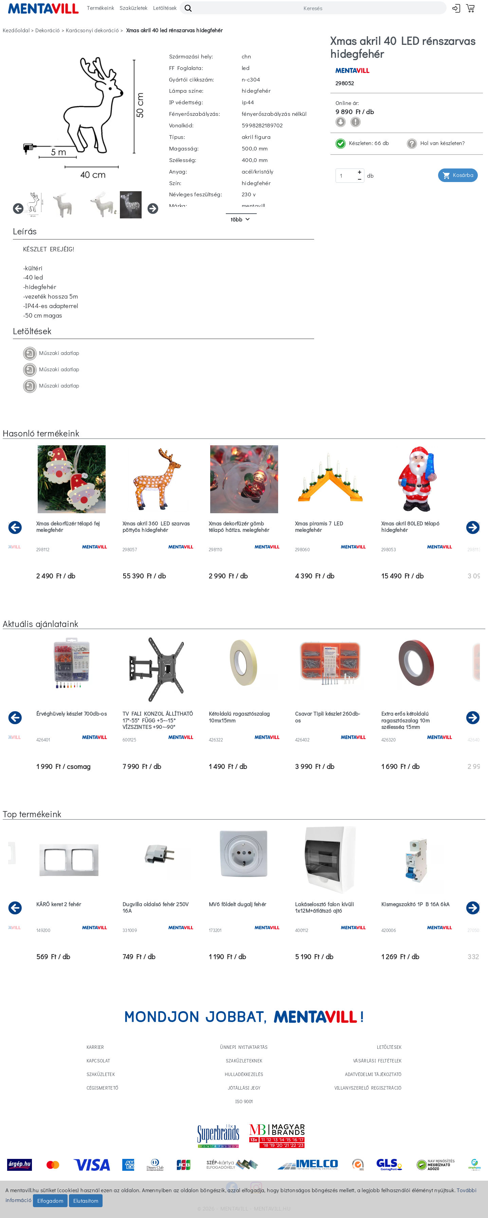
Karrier (95, 1047)
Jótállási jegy (244, 1088)
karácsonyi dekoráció (92, 30)
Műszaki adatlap (51, 353)
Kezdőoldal (16, 30)
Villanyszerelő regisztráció (368, 1088)
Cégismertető (103, 1088)
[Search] (313, 7)
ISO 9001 (244, 1101)
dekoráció (47, 30)
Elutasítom (85, 1200)
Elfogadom (50, 1200)
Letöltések (165, 7)
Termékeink (100, 7)
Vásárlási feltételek (377, 1060)
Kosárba (457, 175)
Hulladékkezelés (244, 1074)
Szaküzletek (133, 7)
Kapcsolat (98, 1060)
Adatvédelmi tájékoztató (373, 1074)
